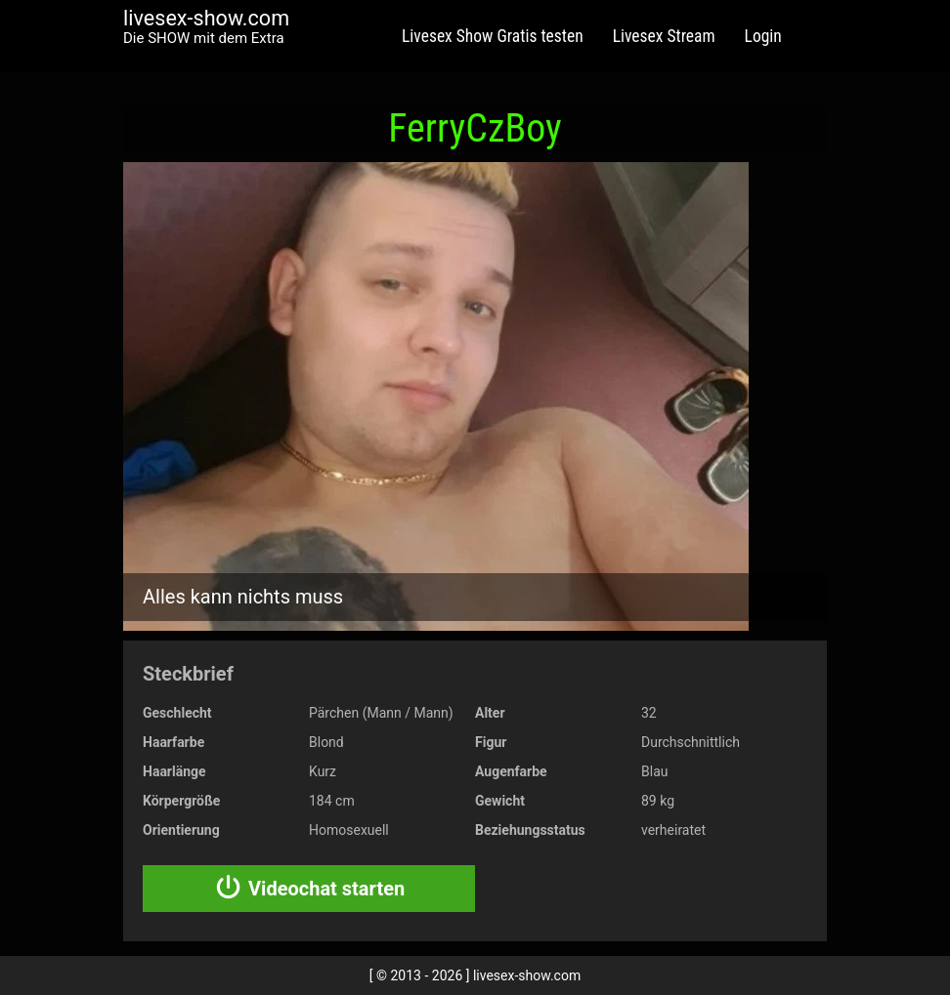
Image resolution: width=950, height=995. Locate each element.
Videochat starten (309, 888)
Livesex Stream (664, 36)
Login (763, 36)
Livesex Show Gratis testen (492, 36)
